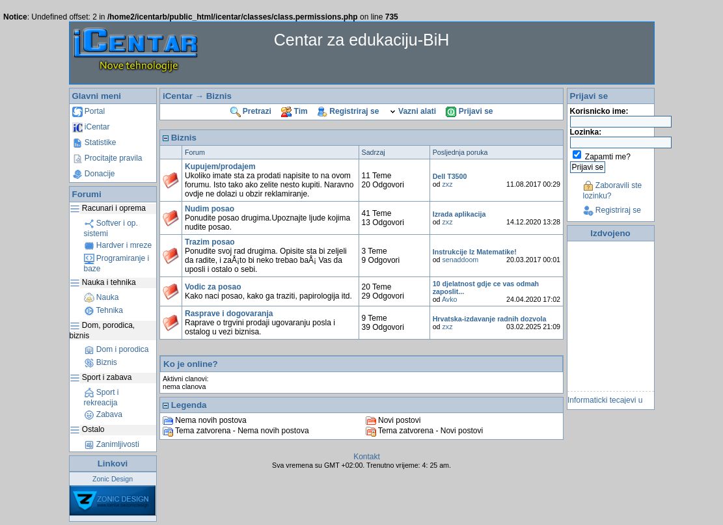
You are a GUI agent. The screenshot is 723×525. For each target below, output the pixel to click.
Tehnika (103, 310)
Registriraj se (348, 111)
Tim (294, 111)
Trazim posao (210, 242)
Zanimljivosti (111, 444)
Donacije (93, 173)
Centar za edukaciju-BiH (362, 40)
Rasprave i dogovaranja (229, 313)
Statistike (94, 142)
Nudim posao (209, 208)
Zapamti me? (608, 156)
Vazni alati (412, 111)
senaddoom (461, 259)
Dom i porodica (116, 349)
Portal (88, 111)
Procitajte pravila (107, 158)
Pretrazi (250, 111)
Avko (449, 299)
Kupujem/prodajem (220, 166)
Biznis (100, 362)
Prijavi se (469, 111)
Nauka (101, 297)
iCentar (91, 126)
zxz (448, 184)
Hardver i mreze (118, 245)
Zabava (103, 414)
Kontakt (366, 456)
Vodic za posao (213, 286)
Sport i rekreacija (101, 397)
